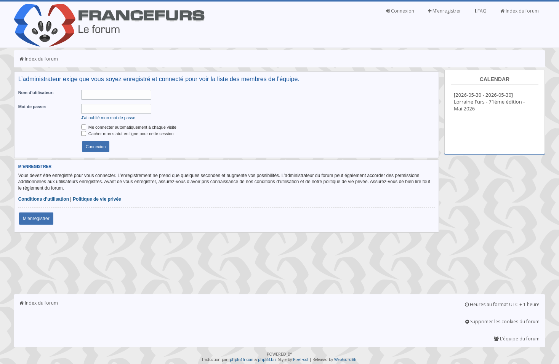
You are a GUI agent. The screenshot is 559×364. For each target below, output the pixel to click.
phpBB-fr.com (241, 359)
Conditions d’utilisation (43, 199)
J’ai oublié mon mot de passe (108, 117)
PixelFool (300, 359)
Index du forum (519, 11)
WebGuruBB (345, 359)
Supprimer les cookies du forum (502, 321)
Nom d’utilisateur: (36, 92)
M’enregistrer (444, 11)
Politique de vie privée (97, 199)
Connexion (400, 11)
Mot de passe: (32, 106)
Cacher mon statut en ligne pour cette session (127, 133)
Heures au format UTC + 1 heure (502, 304)
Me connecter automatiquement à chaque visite (128, 127)
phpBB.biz (267, 359)
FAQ (481, 11)
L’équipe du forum (517, 338)
